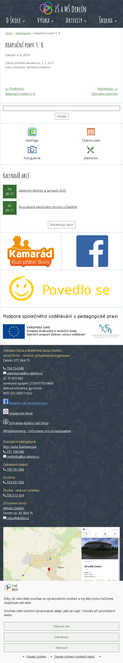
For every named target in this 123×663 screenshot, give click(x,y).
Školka (106, 20)
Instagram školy (18, 413)
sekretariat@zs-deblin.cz (23, 373)
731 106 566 (13, 451)
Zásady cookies (36, 656)
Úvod (9, 33)
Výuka (43, 20)
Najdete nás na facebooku (25, 403)
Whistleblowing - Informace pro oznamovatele (37, 431)
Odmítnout (61, 637)
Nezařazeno (23, 33)
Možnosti (61, 647)
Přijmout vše (62, 626)
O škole (13, 20)
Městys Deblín (13, 508)
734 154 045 (13, 368)
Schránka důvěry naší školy (26, 423)
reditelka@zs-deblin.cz (21, 457)
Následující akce (61, 224)
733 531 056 (13, 482)
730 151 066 (13, 469)
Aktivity (74, 20)
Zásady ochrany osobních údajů (74, 656)
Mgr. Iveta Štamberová (19, 447)
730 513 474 (13, 495)
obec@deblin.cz (16, 518)
